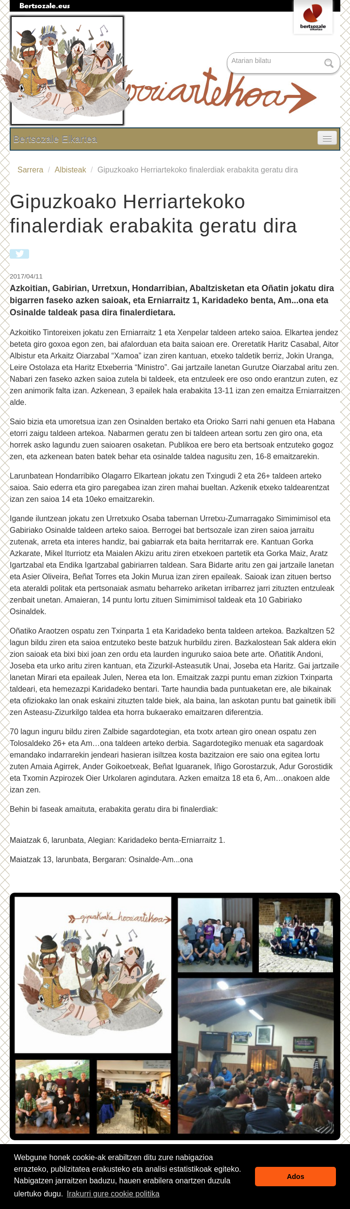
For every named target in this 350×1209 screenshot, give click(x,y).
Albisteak (70, 170)
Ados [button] (295, 1176)
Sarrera (30, 170)
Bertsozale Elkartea (55, 139)
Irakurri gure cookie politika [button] (113, 1194)
